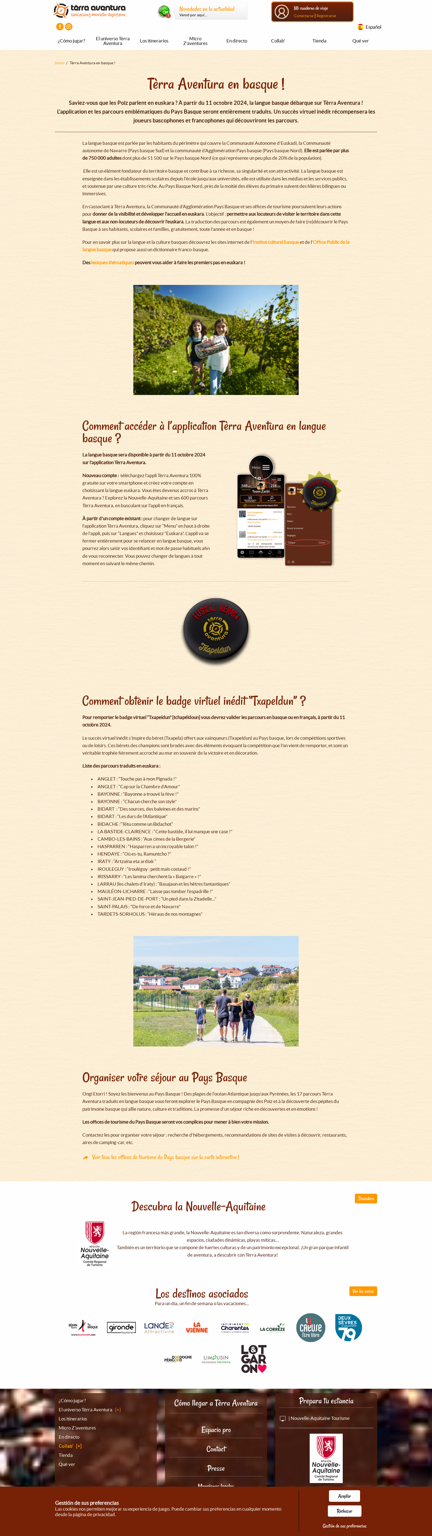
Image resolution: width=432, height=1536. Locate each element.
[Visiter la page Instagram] (68, 26)
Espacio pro (216, 1430)
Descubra (366, 1198)
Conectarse (304, 16)
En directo (236, 40)
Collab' (278, 40)
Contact (216, 1449)
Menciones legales (216, 1486)
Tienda (319, 40)
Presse (216, 1468)
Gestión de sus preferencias (344, 1525)
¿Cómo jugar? (71, 40)
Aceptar (344, 1496)
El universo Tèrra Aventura (113, 41)
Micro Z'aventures (195, 41)
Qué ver (360, 40)
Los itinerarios (154, 40)
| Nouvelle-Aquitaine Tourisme (314, 1418)
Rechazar (344, 1511)
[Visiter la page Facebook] (60, 26)
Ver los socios (363, 1291)
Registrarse (326, 16)
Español (373, 27)
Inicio (59, 63)
